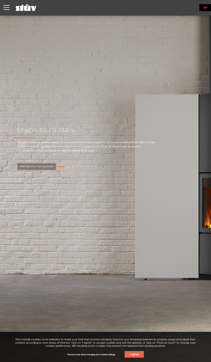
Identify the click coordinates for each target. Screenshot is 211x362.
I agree (134, 354)
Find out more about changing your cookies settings (91, 354)
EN (205, 7)
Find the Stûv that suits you (36, 166)
